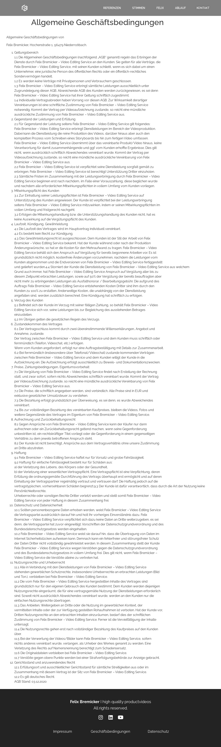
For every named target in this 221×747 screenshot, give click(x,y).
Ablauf (180, 8)
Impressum (62, 731)
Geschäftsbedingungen (110, 731)
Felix (160, 8)
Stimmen (138, 8)
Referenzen (112, 8)
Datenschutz (158, 731)
